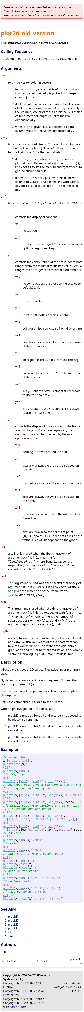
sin (18, 764)
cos (25, 867)
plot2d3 (13, 726)
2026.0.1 (7, 11)
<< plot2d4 (8, 961)
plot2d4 (13, 737)
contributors (18, 1007)
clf (5, 767)
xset (11, 936)
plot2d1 (13, 917)
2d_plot (42, 961)
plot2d (8, 764)
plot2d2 (13, 716)
